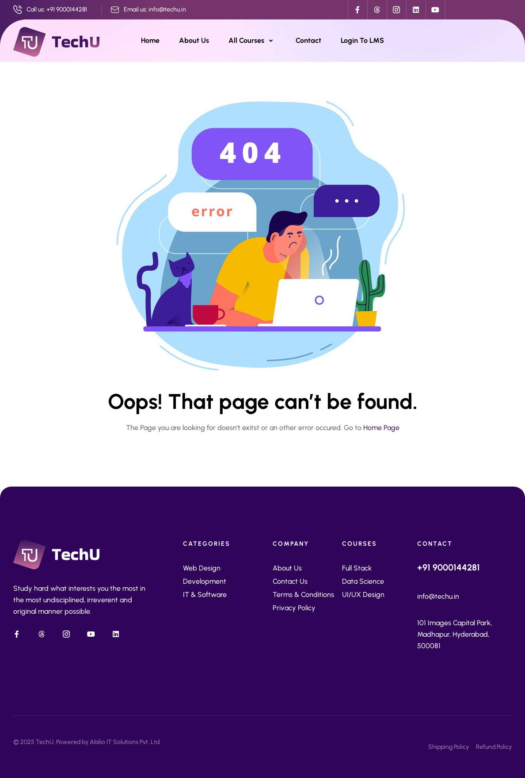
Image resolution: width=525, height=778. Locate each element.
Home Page (381, 427)
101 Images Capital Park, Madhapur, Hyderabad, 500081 (454, 634)
